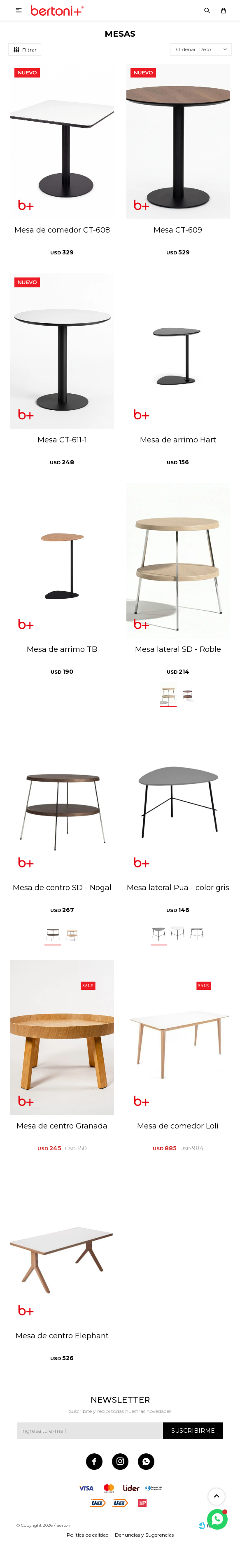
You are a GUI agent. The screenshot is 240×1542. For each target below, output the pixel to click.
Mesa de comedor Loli (178, 1126)
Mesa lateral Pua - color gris (178, 887)
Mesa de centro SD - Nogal (62, 887)
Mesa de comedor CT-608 (62, 230)
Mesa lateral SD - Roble (178, 649)
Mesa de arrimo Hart (178, 439)
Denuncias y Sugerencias (144, 1535)
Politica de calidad (88, 1535)
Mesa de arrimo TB (62, 649)
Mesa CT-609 (178, 230)
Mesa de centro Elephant (62, 1335)
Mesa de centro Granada (61, 1126)
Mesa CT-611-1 (62, 439)
